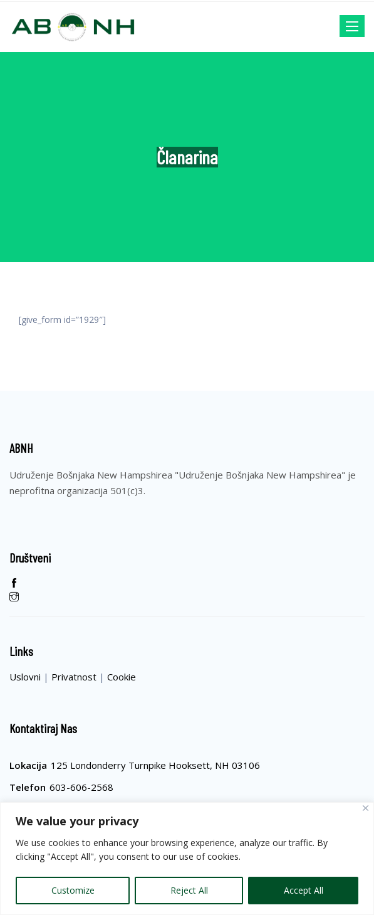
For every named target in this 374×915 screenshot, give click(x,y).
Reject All (189, 890)
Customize (73, 890)
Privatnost (75, 676)
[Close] (365, 808)
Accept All (303, 890)
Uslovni (26, 676)
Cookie (121, 676)
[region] (187, 858)
